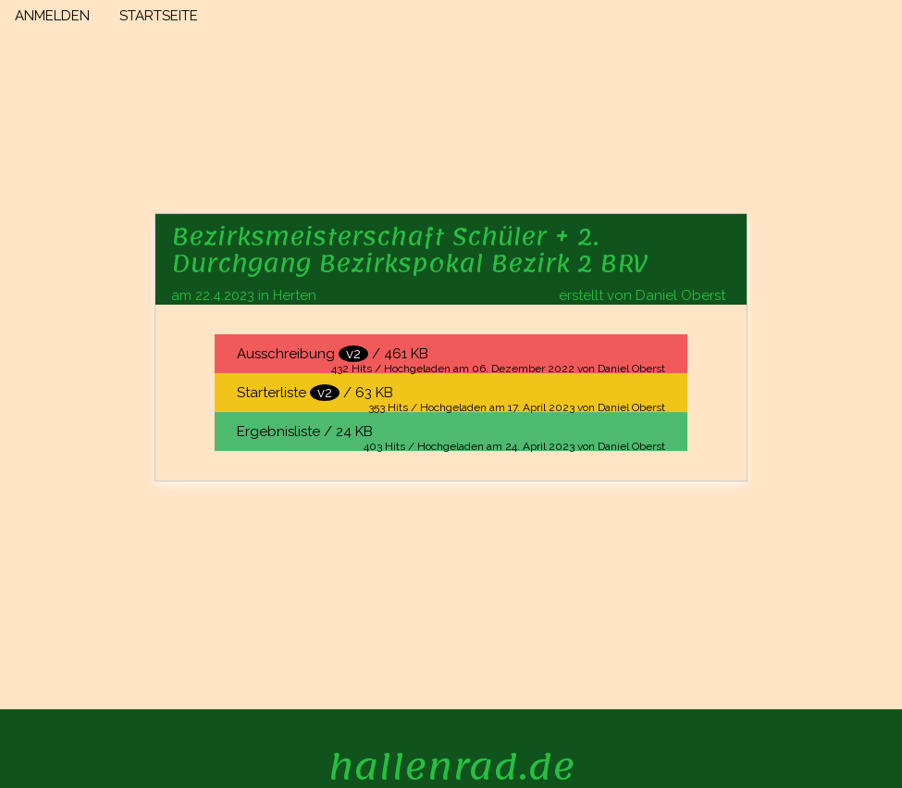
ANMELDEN (52, 15)
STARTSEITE (158, 15)
